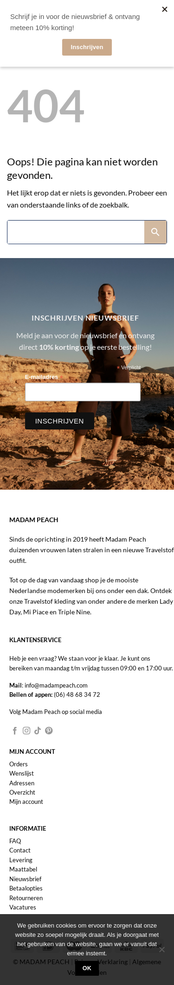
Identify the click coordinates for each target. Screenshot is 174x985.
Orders (18, 764)
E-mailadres (44, 377)
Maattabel (23, 869)
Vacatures (22, 907)
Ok (87, 968)
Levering (20, 860)
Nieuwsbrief (25, 879)
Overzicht (22, 792)
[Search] (75, 232)
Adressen (21, 783)
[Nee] (161, 952)
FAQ (15, 841)
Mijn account (26, 801)
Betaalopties (26, 888)
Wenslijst (21, 773)
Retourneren (26, 898)
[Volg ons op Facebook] (15, 731)
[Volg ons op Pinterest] (48, 731)
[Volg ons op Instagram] (26, 731)
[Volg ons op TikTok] (37, 731)
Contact (20, 850)
